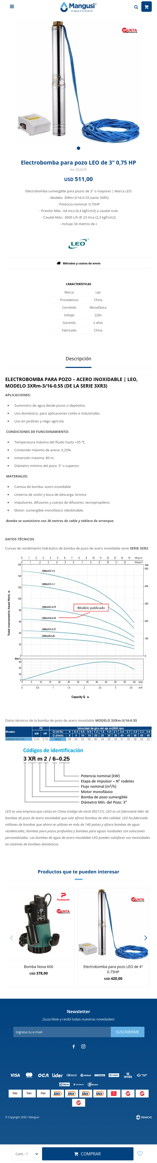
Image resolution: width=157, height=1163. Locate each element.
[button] (78, 148)
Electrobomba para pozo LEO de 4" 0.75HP (113, 969)
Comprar (91, 1154)
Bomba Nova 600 (38, 966)
